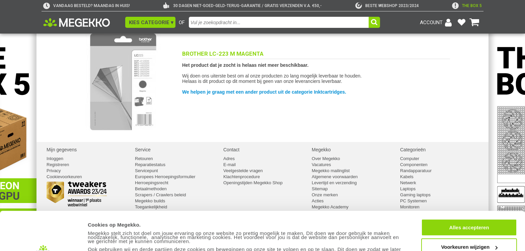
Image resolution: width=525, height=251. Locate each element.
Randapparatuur (416, 170)
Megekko (321, 149)
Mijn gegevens (62, 149)
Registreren (58, 164)
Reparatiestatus (150, 164)
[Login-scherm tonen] (437, 22)
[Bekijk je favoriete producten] (461, 22)
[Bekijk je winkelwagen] (474, 22)
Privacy (54, 170)
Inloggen (55, 158)
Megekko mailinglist (331, 170)
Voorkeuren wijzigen (469, 211)
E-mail (229, 164)
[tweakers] (387, 5)
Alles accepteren (469, 191)
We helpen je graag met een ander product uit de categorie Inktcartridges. (264, 92)
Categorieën (413, 149)
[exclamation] (467, 5)
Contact (231, 149)
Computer (409, 158)
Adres (229, 158)
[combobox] (280, 22)
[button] (150, 22)
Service (143, 149)
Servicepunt (146, 170)
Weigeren (469, 230)
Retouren (144, 158)
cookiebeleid (152, 233)
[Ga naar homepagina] (84, 22)
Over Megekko (326, 158)
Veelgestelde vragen (243, 170)
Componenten (414, 164)
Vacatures (321, 164)
